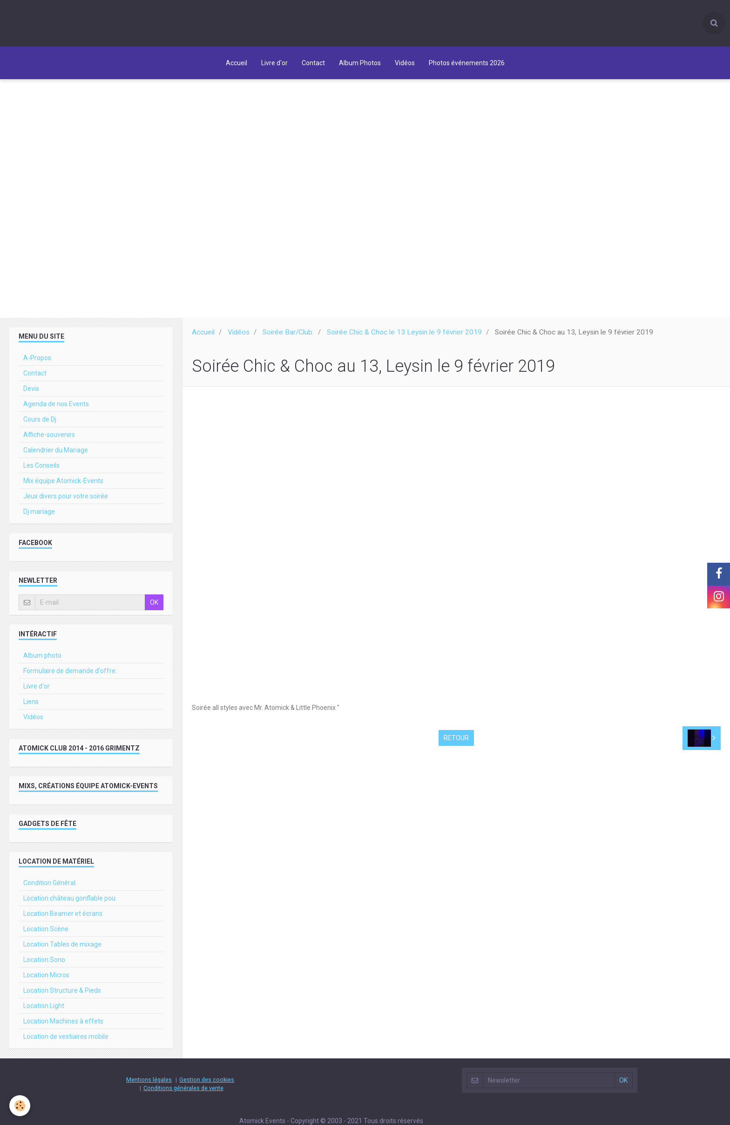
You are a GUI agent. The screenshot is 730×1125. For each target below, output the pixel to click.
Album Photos (360, 63)
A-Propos (37, 362)
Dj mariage (39, 515)
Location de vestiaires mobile (65, 1040)
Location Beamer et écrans (62, 917)
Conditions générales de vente (183, 1092)
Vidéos (405, 63)
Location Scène (45, 933)
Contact (313, 63)
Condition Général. (50, 887)
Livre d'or (274, 63)
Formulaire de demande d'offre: (70, 675)
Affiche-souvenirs (49, 439)
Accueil (236, 63)
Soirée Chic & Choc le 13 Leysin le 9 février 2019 (404, 336)
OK (154, 606)
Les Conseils (41, 469)
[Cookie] (19, 1105)
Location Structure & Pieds (62, 994)
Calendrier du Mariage (55, 454)
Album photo (42, 659)
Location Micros (46, 979)
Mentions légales (149, 1083)
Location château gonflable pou (69, 902)
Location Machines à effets (63, 1025)
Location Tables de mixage (62, 948)
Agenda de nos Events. (56, 408)
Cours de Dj (39, 423)
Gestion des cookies (206, 1083)
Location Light (43, 1010)
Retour (456, 742)
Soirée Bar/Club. (288, 336)
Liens (31, 705)
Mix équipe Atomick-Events (63, 485)
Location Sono (44, 964)
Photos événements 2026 (467, 63)
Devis (31, 392)
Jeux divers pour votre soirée (65, 500)
